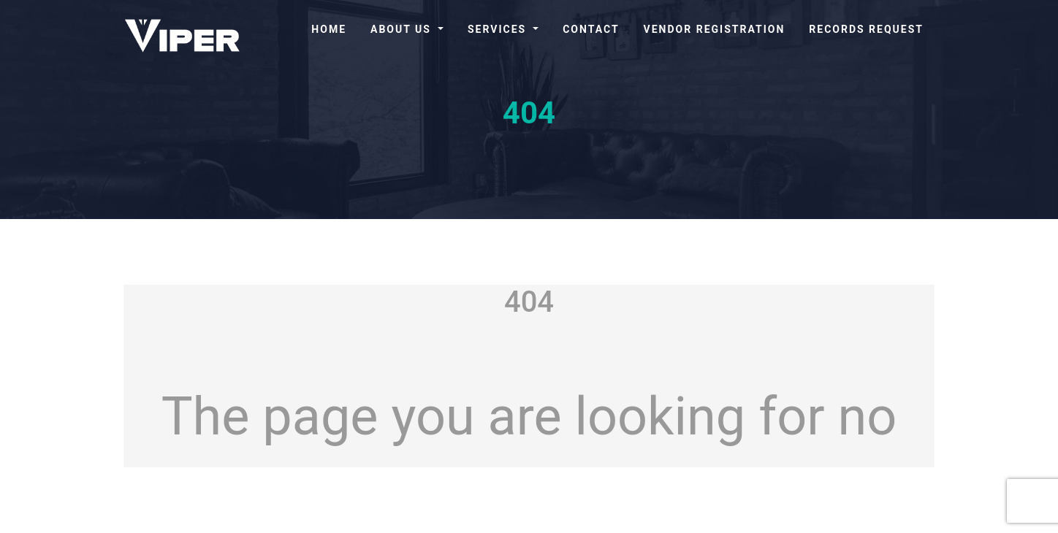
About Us (402, 29)
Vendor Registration (714, 29)
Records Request (866, 29)
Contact (591, 29)
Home (328, 29)
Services (499, 29)
